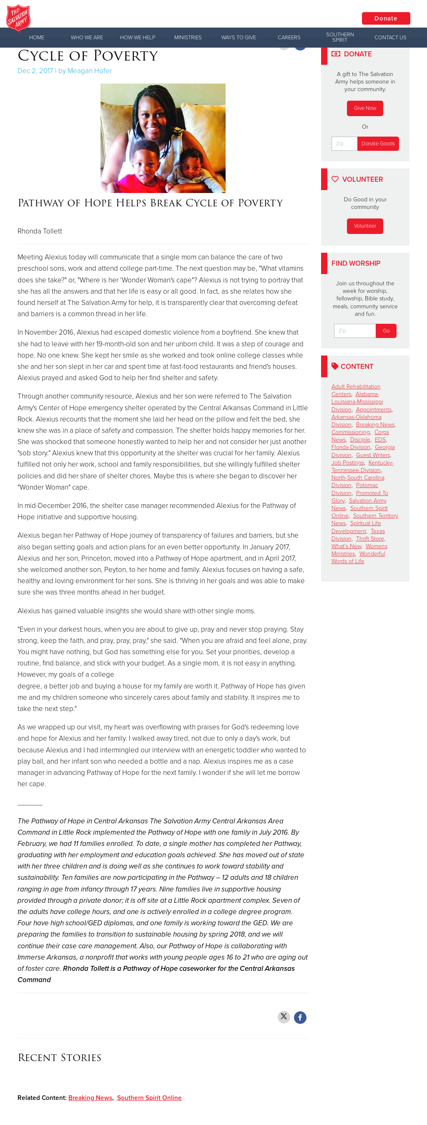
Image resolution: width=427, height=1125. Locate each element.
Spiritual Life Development (356, 527)
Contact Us (390, 37)
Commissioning (351, 432)
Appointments (374, 409)
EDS (380, 439)
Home (36, 37)
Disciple (360, 439)
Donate (385, 19)
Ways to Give (238, 37)
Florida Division (351, 447)
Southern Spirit (340, 37)
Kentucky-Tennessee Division (363, 466)
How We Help (137, 37)
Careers (289, 37)
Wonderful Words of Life (358, 557)
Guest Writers (373, 455)
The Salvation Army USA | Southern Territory (168, 19)
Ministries (188, 37)
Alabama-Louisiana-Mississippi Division (357, 402)
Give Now (365, 108)
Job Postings (348, 462)
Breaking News (90, 1098)
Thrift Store (370, 538)
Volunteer (365, 226)
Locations (322, 18)
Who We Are (87, 37)
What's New (346, 546)
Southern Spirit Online (149, 1098)
